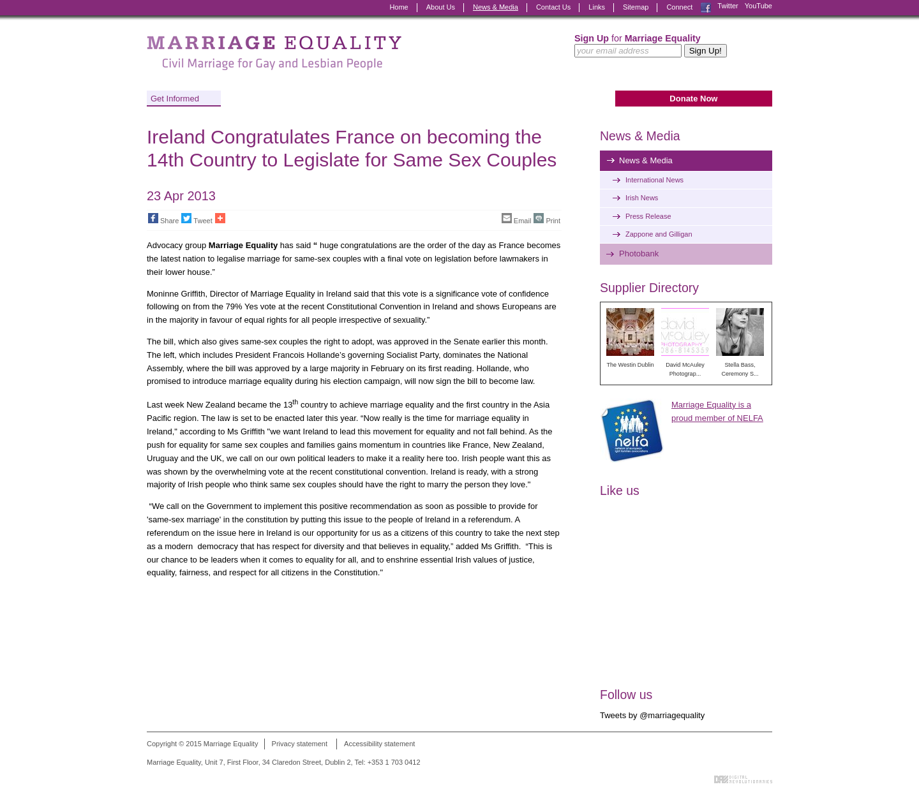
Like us (619, 490)
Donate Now (693, 98)
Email (517, 219)
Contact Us (553, 7)
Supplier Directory (649, 288)
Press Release (648, 216)
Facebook (706, 8)
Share (163, 219)
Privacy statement (299, 744)
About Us (440, 7)
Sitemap (635, 7)
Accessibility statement (379, 744)
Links (596, 7)
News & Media (495, 7)
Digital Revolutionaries (743, 779)
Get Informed (175, 98)
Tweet (196, 219)
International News (654, 180)
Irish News (641, 198)
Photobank (639, 253)
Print (547, 219)
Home (398, 7)
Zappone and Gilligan (658, 234)
